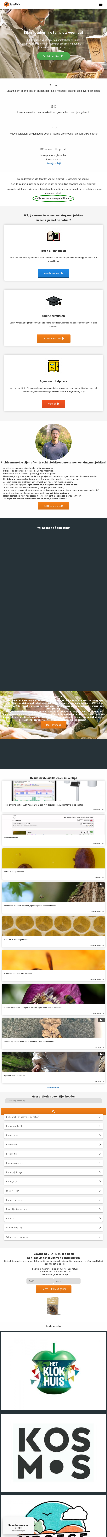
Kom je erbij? (54, 163)
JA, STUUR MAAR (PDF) (53, 1289)
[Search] (53, 1111)
